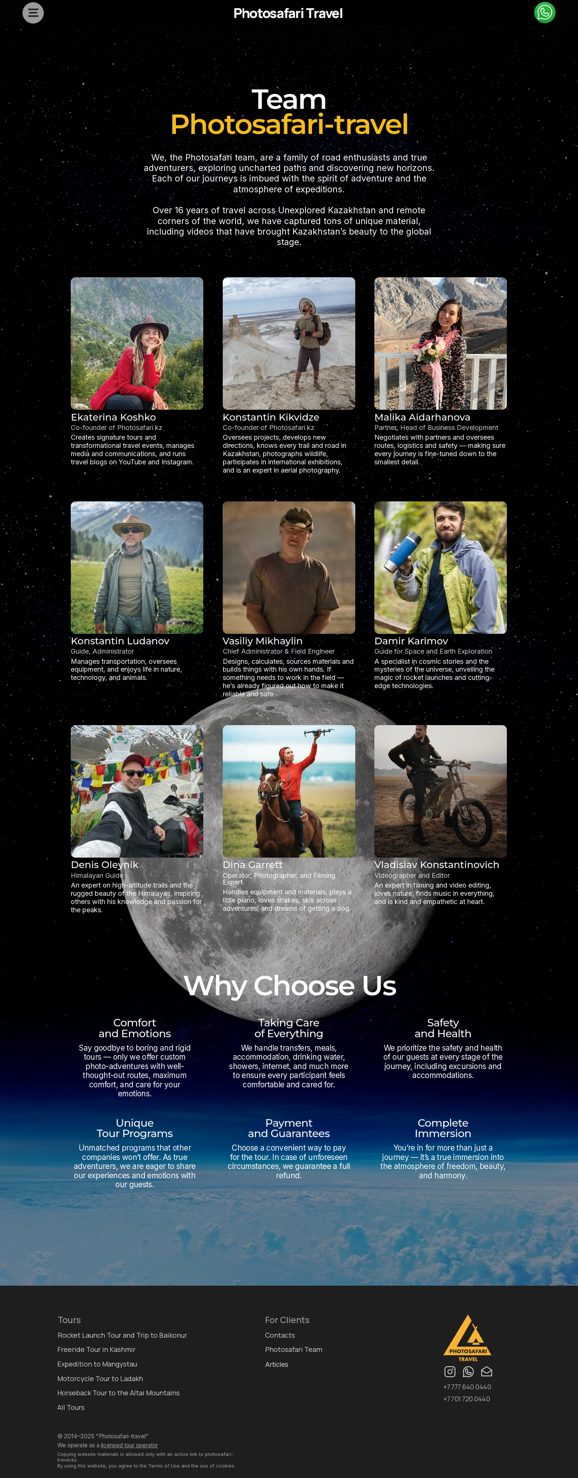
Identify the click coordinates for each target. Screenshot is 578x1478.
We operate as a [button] (107, 1445)
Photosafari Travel (288, 13)
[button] (33, 14)
